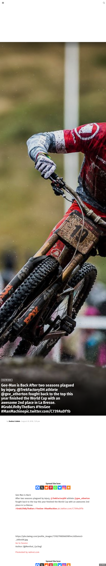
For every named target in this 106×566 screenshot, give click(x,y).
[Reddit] (46, 488)
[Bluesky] (60, 488)
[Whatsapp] (55, 488)
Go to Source (21, 543)
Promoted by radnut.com (27, 552)
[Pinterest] (51, 488)
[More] (69, 488)
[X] (42, 488)
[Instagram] (64, 488)
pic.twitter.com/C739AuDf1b (70, 508)
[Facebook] (38, 488)
